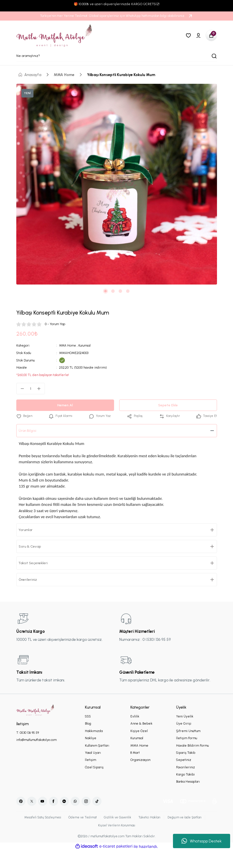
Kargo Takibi (185, 775)
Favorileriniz (185, 767)
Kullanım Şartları (97, 745)
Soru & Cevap (31, 546)
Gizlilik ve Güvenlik (117, 818)
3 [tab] (120, 291)
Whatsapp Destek (202, 841)
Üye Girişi (183, 724)
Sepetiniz (183, 760)
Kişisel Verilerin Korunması (116, 826)
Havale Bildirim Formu (192, 745)
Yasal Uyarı (93, 753)
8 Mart (135, 753)
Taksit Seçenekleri (35, 563)
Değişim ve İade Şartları (188, 818)
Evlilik (134, 717)
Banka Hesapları (188, 782)
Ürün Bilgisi (28, 430)
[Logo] (54, 35)
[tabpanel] (116, 184)
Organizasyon (140, 760)
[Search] (116, 56)
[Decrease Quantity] (20, 388)
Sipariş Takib (185, 753)
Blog (88, 724)
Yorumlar (27, 530)
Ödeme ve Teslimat (81, 818)
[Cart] (211, 35)
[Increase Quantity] (40, 388)
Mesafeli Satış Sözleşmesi (39, 818)
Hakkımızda (94, 731)
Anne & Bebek (141, 724)
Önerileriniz (29, 579)
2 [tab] (113, 291)
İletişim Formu (186, 738)
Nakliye (90, 738)
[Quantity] (30, 388)
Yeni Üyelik (184, 717)
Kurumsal (85, 345)
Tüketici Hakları (151, 818)
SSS (88, 717)
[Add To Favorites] (24, 416)
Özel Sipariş (94, 767)
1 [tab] (105, 291)
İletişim (90, 760)
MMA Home (68, 345)
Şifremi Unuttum (188, 731)
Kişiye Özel (139, 731)
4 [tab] (128, 291)
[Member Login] (198, 35)
